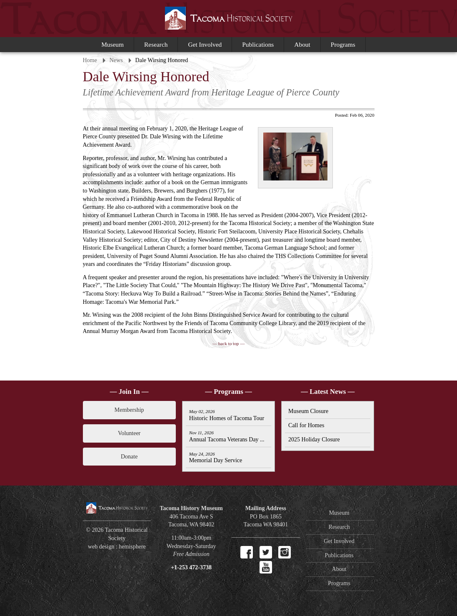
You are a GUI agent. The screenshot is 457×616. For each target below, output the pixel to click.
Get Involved (205, 44)
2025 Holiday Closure (314, 439)
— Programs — (228, 392)
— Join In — (129, 392)
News (116, 60)
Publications (258, 44)
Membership (129, 410)
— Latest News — (328, 392)
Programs (343, 44)
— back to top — (228, 343)
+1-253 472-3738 (191, 567)
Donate (129, 456)
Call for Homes (306, 425)
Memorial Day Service (215, 457)
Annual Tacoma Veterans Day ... (227, 436)
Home (90, 60)
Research (155, 44)
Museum (112, 44)
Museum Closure (308, 411)
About (302, 44)
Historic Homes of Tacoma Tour (226, 415)
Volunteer (129, 433)
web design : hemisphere (117, 546)
